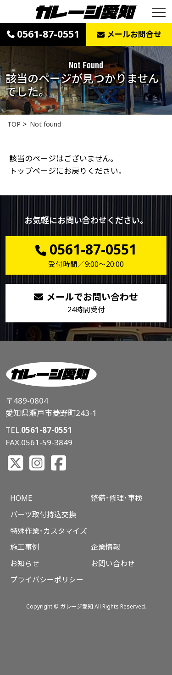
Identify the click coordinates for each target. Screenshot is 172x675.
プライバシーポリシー (46, 580)
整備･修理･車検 (116, 498)
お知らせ (24, 564)
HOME (21, 498)
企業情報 (105, 547)
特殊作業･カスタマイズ (48, 531)
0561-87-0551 (46, 430)
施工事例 (24, 547)
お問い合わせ (113, 564)
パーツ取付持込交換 (43, 514)
